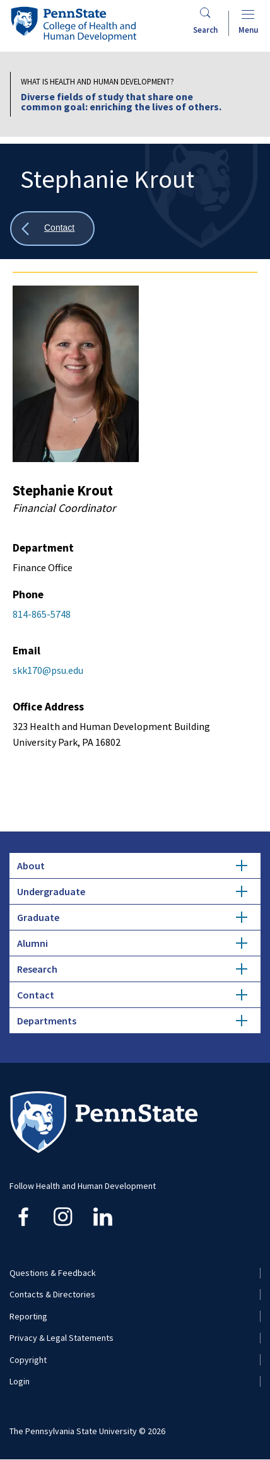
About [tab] (132, 865)
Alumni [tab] (132, 943)
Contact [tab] (132, 994)
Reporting (28, 1316)
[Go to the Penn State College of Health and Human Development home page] (73, 24)
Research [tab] (132, 969)
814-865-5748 (42, 614)
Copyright (28, 1359)
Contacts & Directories (52, 1294)
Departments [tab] (132, 1020)
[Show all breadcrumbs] (52, 228)
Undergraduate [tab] (132, 891)
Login (19, 1381)
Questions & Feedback (52, 1272)
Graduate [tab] (132, 917)
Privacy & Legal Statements (61, 1337)
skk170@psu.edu (48, 670)
